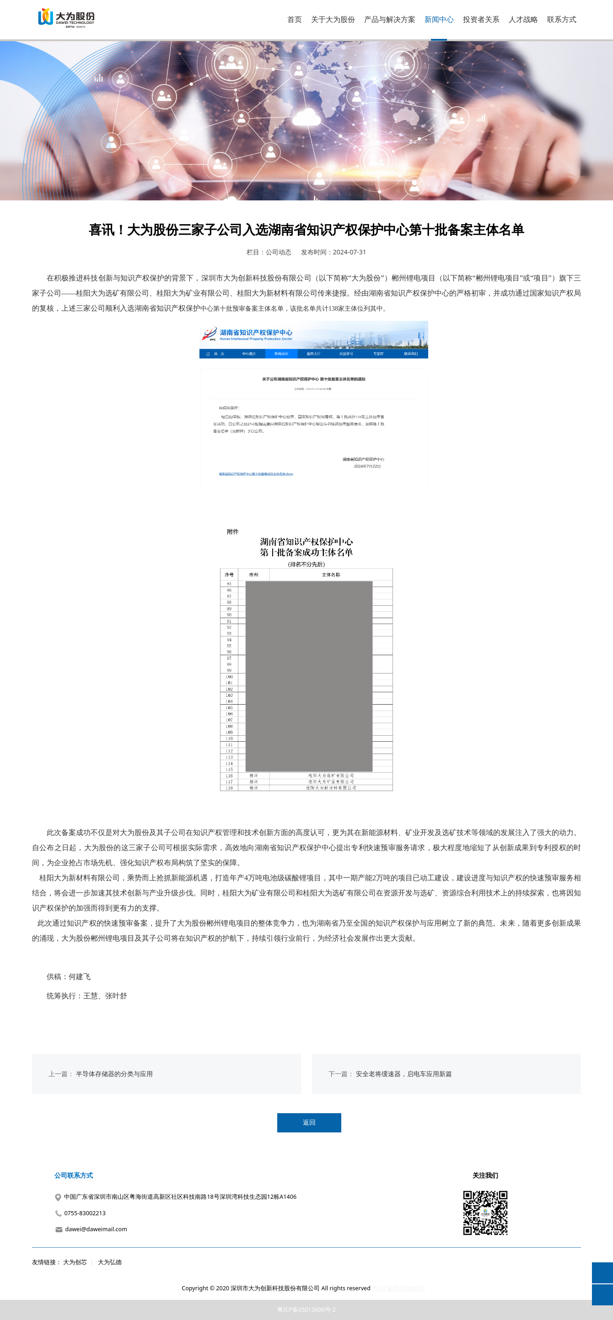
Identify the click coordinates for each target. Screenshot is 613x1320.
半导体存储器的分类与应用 (114, 1073)
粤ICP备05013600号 (398, 1288)
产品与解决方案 (389, 19)
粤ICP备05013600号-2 (306, 1310)
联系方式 (561, 19)
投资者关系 (481, 19)
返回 (309, 1122)
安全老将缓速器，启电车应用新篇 (404, 1073)
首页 (294, 19)
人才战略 (523, 19)
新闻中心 (439, 19)
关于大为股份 (333, 19)
